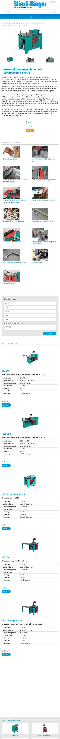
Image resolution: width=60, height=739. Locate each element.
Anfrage (29, 130)
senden (49, 333)
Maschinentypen (39, 23)
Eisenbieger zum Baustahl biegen (42, 221)
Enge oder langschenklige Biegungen (44, 200)
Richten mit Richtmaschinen (12, 242)
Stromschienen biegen (10, 159)
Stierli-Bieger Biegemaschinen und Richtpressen (17, 23)
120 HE (15, 735)
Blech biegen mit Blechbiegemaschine (44, 180)
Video (30, 122)
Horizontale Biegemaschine (12, 25)
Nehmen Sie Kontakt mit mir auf (16, 323)
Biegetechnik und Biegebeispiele (13, 221)
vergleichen (30, 127)
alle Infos (6, 405)
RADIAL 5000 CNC (45, 735)
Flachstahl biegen (8, 283)
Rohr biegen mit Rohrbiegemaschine (15, 262)
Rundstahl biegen (37, 262)
